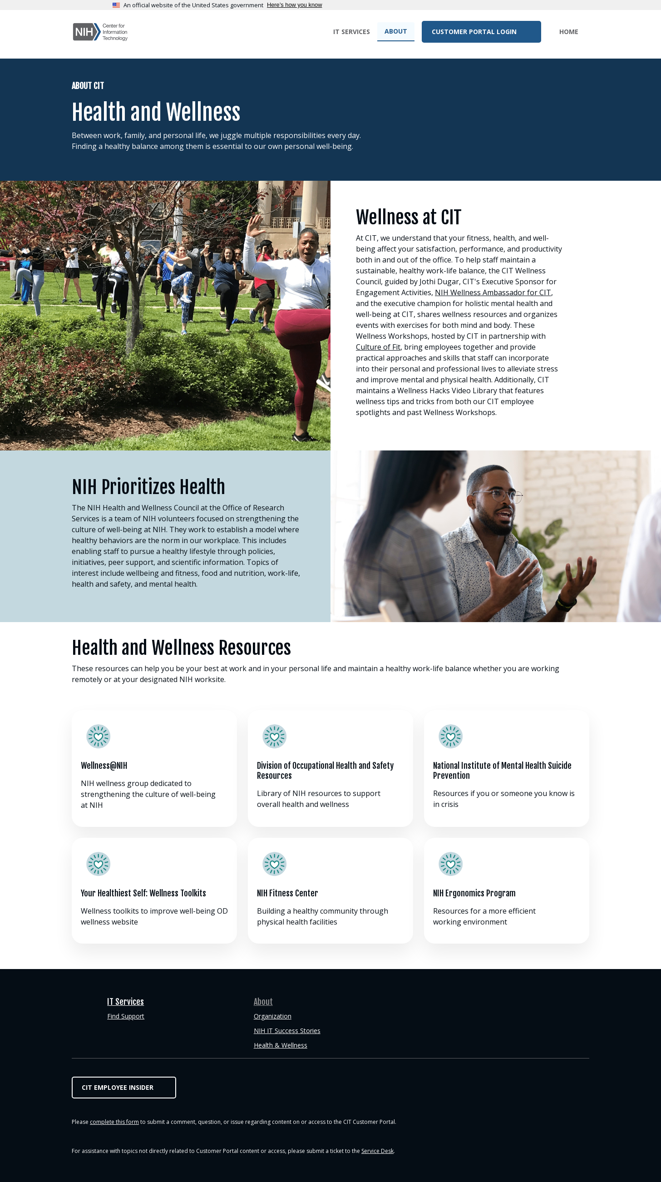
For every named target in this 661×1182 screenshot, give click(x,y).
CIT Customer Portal (100, 32)
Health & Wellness (280, 1045)
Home (568, 31)
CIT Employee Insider (117, 1087)
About (396, 31)
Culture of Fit (378, 347)
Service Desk (377, 1151)
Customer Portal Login (475, 31)
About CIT (88, 86)
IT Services (351, 31)
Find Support (125, 1016)
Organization (272, 1016)
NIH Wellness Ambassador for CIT (493, 292)
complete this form (114, 1122)
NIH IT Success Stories (287, 1030)
